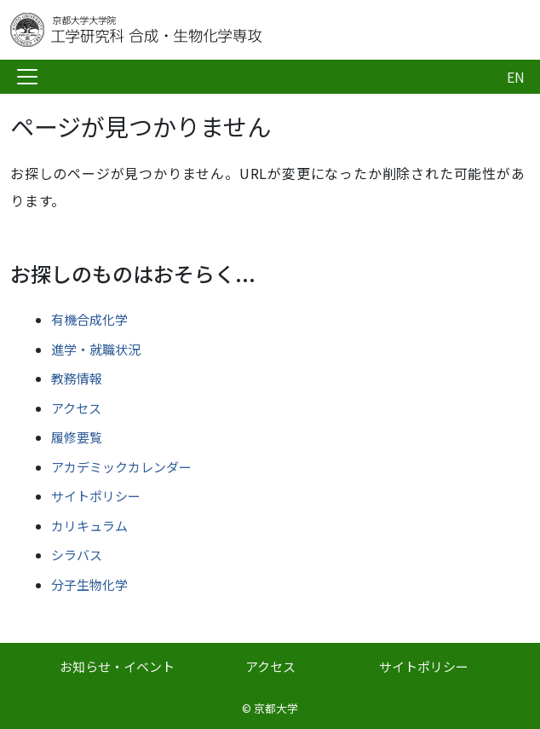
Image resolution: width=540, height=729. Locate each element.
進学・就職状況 (96, 349)
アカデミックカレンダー (121, 467)
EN (516, 77)
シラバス (76, 555)
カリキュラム (89, 526)
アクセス (76, 408)
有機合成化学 (89, 319)
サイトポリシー (96, 496)
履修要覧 (76, 437)
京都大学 (276, 708)
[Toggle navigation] (27, 77)
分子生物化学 (89, 584)
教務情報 (76, 378)
